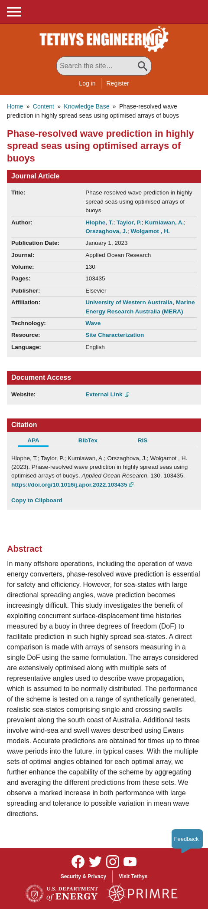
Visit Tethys (133, 876)
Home (15, 106)
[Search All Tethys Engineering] (104, 66)
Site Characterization (114, 335)
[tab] (38, 441)
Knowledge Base (86, 106)
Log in (87, 83)
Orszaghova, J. (106, 231)
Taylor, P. (129, 222)
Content (43, 106)
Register (118, 83)
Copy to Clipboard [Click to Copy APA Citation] (36, 500)
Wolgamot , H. (149, 231)
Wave (93, 323)
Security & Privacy (83, 876)
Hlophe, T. (99, 222)
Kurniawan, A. (164, 222)
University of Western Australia (128, 302)
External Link (103, 394)
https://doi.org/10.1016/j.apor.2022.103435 (69, 484)
